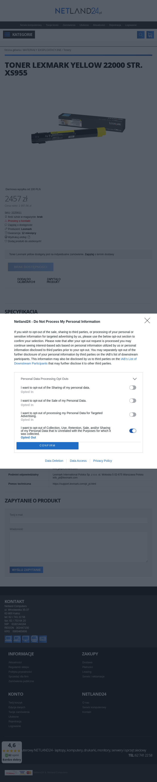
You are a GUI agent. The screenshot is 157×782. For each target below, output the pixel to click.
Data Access (78, 460)
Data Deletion (54, 460)
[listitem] (78, 379)
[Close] (149, 322)
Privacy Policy (102, 460)
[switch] (132, 387)
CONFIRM (47, 445)
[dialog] (78, 391)
